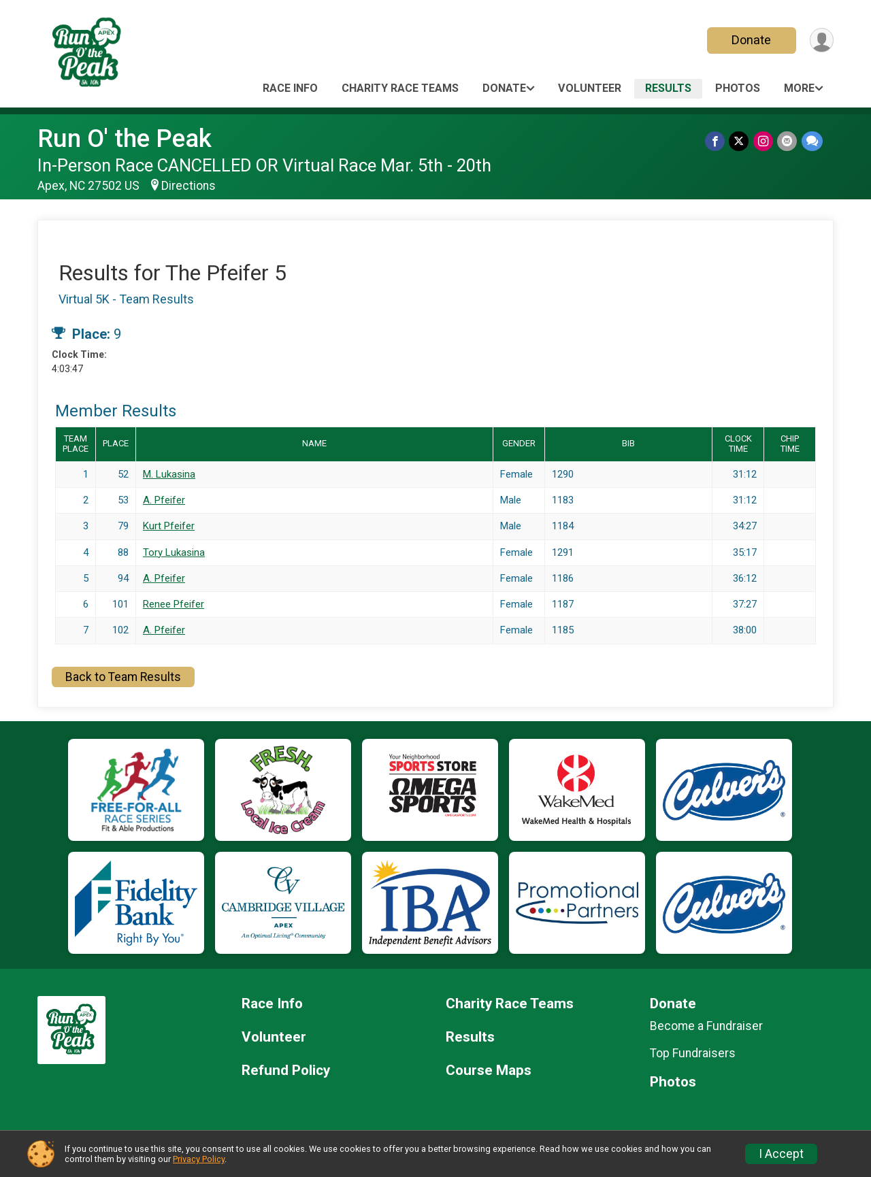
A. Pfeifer (164, 500)
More (799, 88)
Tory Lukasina (174, 552)
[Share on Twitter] (740, 141)
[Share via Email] (788, 141)
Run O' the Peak (124, 138)
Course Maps (488, 1070)
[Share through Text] (812, 141)
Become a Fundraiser (706, 1026)
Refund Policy (286, 1070)
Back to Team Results (123, 677)
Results (668, 88)
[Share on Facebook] (716, 141)
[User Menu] (821, 40)
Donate (750, 40)
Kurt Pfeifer (169, 526)
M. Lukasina (169, 474)
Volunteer (589, 88)
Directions (188, 186)
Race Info (290, 88)
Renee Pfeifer (173, 604)
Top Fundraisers (693, 1053)
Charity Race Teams (400, 88)
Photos (737, 88)
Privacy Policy (199, 1159)
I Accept (781, 1154)
